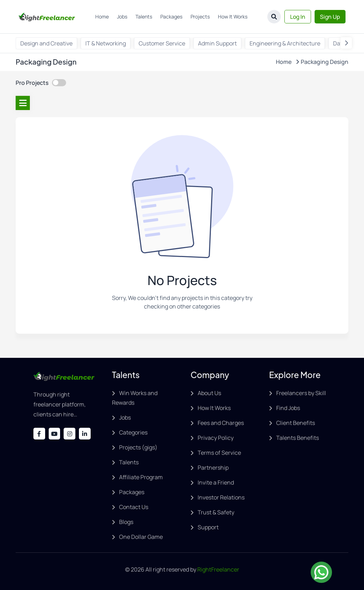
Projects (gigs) (138, 447)
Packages (171, 16)
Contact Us (133, 507)
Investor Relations (221, 497)
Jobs (121, 16)
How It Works (232, 16)
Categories (133, 432)
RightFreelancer (218, 569)
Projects (199, 16)
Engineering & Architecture (285, 43)
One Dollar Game (141, 537)
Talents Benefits (297, 438)
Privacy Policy (216, 438)
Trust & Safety (216, 512)
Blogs (126, 522)
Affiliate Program (141, 477)
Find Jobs (288, 408)
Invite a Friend (216, 482)
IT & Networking (105, 43)
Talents (143, 16)
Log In (296, 17)
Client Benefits (295, 423)
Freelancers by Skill (301, 393)
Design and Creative (46, 43)
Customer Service (162, 43)
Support (208, 527)
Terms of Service (219, 453)
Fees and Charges (221, 423)
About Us (209, 393)
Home (101, 16)
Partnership (213, 467)
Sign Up (329, 17)
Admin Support (217, 43)
